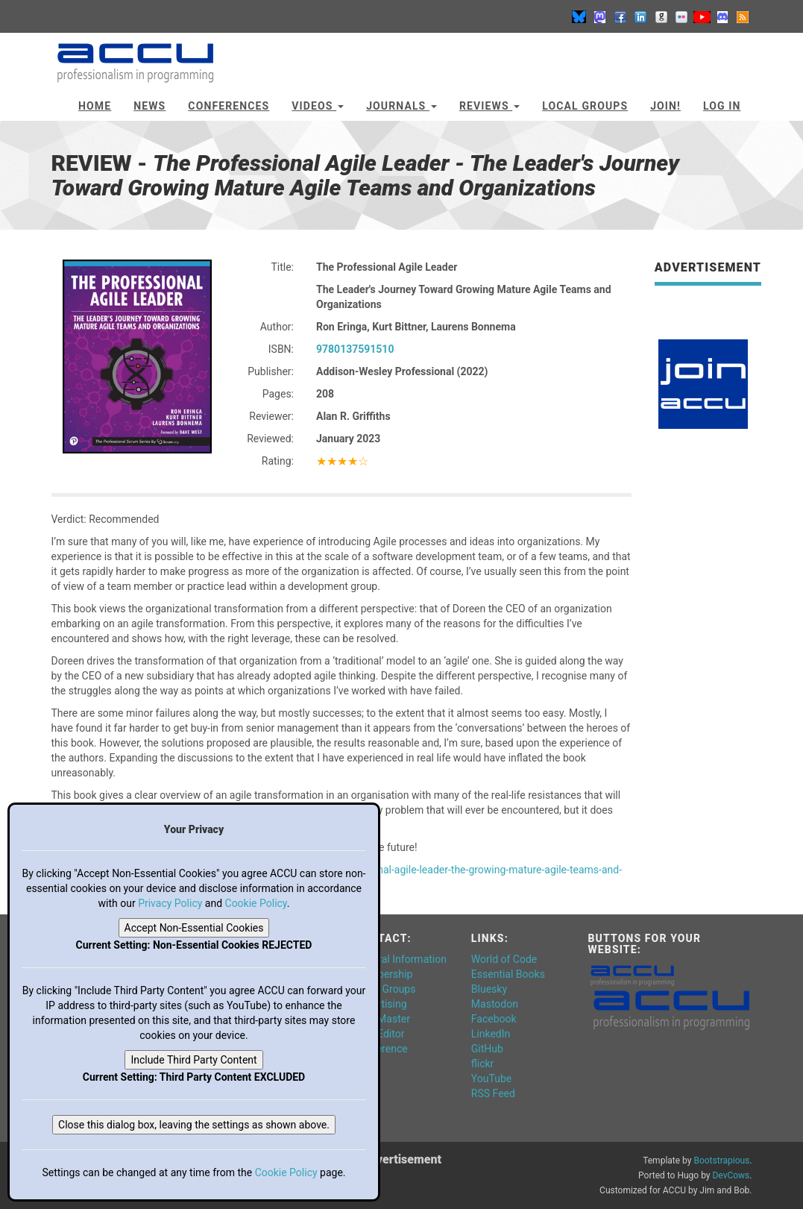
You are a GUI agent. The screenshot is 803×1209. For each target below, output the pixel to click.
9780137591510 (355, 349)
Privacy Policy (170, 903)
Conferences (228, 106)
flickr (482, 1064)
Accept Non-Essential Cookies (194, 928)
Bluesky (489, 989)
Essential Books (508, 974)
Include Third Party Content (193, 1060)
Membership (383, 974)
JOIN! (665, 106)
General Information (400, 959)
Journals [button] (401, 106)
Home (94, 106)
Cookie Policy (256, 903)
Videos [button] (318, 106)
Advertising (380, 1004)
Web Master (382, 1019)
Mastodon (494, 1004)
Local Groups (585, 106)
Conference (380, 1049)
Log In (722, 106)
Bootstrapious (721, 1160)
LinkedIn (491, 1034)
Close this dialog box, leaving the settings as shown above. (194, 1125)
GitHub (487, 1049)
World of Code (504, 959)
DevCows (730, 1175)
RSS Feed (493, 1093)
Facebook (494, 1019)
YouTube (491, 1078)
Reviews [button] (489, 106)
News (149, 106)
